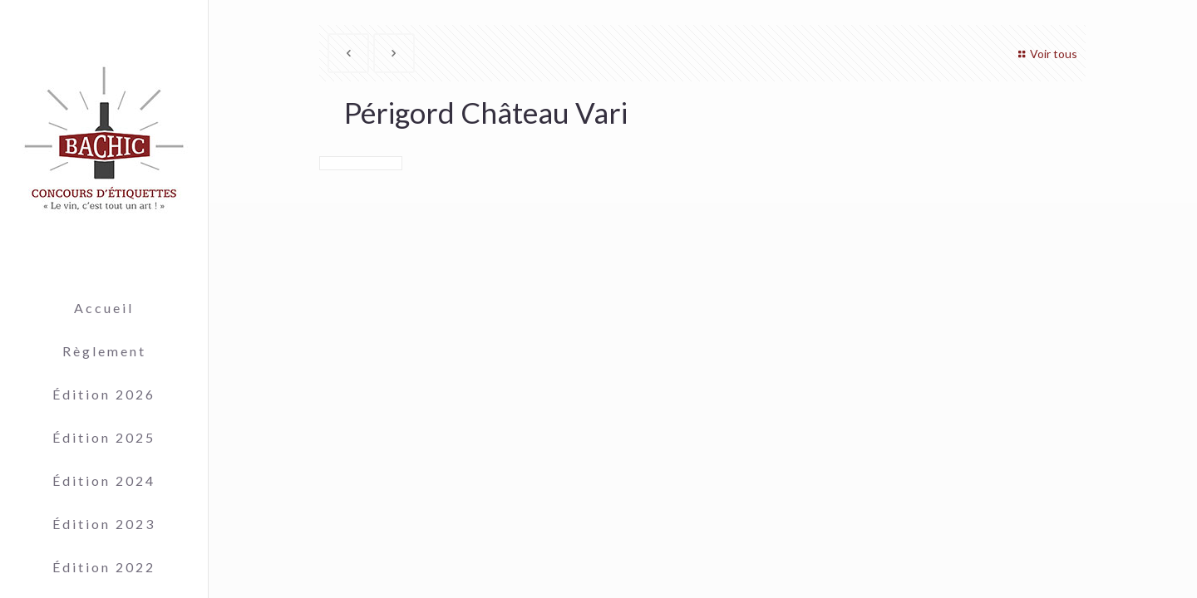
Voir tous (1045, 54)
